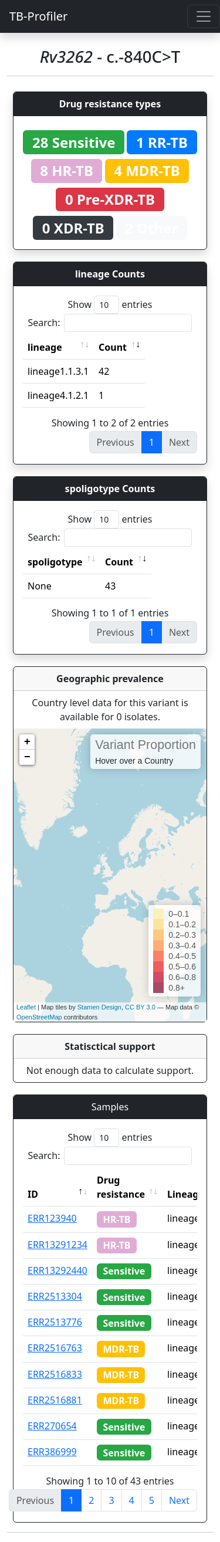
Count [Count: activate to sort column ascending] (113, 347)
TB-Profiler (38, 16)
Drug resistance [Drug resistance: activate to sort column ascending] (121, 1187)
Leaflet (26, 1007)
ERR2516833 (55, 1374)
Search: (110, 323)
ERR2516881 (55, 1400)
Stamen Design (99, 1007)
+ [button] (27, 742)
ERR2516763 (55, 1347)
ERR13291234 (57, 1244)
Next (179, 1500)
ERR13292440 (57, 1270)
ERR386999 (52, 1451)
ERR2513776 (55, 1322)
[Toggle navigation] (203, 16)
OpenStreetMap (39, 1017)
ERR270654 (52, 1425)
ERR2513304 (55, 1296)
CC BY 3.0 (140, 1007)
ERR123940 (52, 1218)
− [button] (27, 757)
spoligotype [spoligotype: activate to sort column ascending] (55, 561)
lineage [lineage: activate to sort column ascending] (45, 347)
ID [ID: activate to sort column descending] (33, 1194)
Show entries (109, 305)
